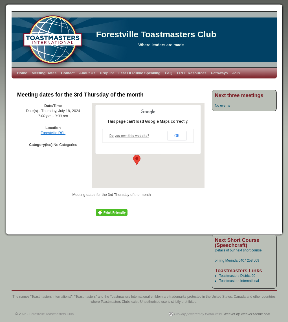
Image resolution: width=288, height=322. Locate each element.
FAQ (169, 73)
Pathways (219, 73)
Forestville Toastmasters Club (156, 34)
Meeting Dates (44, 73)
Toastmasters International (239, 281)
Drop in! (107, 73)
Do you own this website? (129, 136)
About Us (87, 73)
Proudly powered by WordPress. (198, 314)
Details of (222, 250)
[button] (136, 160)
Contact (67, 73)
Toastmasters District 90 (237, 276)
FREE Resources (191, 73)
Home (22, 73)
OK (176, 135)
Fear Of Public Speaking (139, 73)
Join (236, 73)
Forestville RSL (53, 133)
